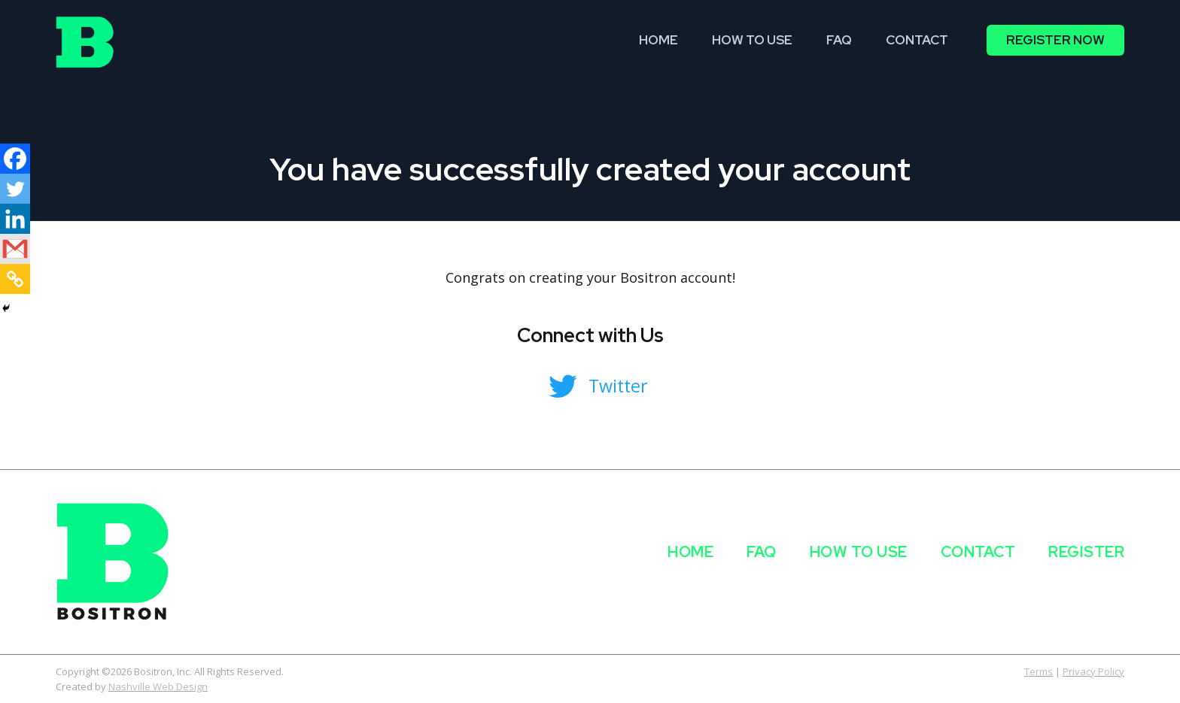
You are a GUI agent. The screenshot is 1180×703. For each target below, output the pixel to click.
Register (1086, 552)
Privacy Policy (1093, 671)
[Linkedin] (15, 219)
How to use (859, 552)
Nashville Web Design (158, 686)
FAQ (762, 552)
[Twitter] (15, 189)
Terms (1038, 671)
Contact (978, 552)
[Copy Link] (15, 279)
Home (690, 552)
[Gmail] (15, 249)
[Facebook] (15, 159)
